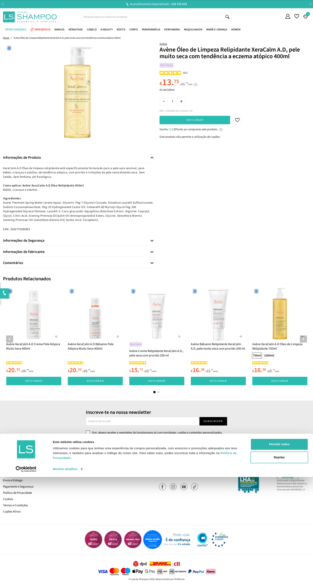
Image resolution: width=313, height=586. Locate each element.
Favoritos (164, 474)
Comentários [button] (13, 263)
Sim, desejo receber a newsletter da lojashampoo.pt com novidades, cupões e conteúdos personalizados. (157, 433)
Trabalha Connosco (15, 468)
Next (310, 3)
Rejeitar (279, 566)
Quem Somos (11, 462)
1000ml (269, 355)
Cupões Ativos (12, 511)
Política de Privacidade (17, 493)
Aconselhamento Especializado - (158, 4)
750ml (257, 355)
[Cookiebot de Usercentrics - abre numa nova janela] (26, 578)
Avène (163, 44)
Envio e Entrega (13, 480)
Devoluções (88, 468)
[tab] (78, 158)
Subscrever (213, 421)
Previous (2, 3)
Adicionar (194, 120)
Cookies (8, 499)
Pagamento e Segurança (18, 487)
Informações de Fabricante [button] (24, 252)
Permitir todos (279, 553)
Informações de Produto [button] (22, 158)
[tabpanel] (34, 336)
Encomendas (167, 468)
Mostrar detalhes (65, 578)
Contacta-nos (89, 462)
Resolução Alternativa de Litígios (101, 474)
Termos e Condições (15, 505)
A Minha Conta (168, 462)
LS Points (9, 474)
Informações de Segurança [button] (23, 241)
